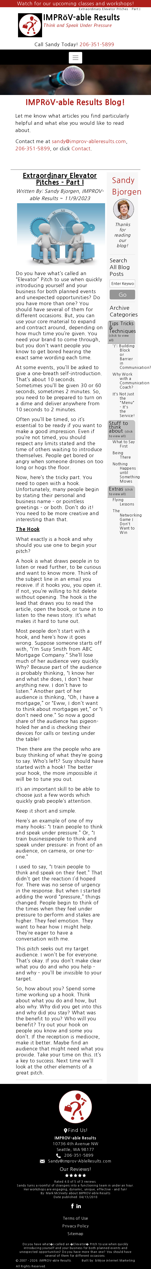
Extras (121, 491)
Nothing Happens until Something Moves (126, 472)
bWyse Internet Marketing (115, 1260)
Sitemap (75, 1234)
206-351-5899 (97, 44)
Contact (81, 148)
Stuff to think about (121, 429)
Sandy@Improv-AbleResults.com (79, 1161)
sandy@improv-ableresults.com (89, 141)
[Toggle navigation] (75, 57)
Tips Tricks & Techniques (122, 331)
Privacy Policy (75, 1226)
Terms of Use (75, 1218)
